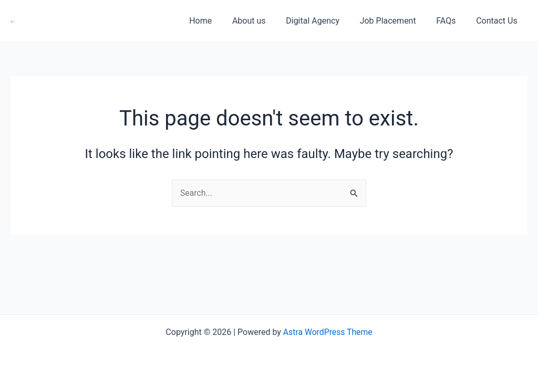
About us (265, 21)
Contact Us (498, 21)
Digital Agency (325, 21)
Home (220, 21)
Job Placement (396, 21)
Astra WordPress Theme (328, 332)
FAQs (451, 21)
